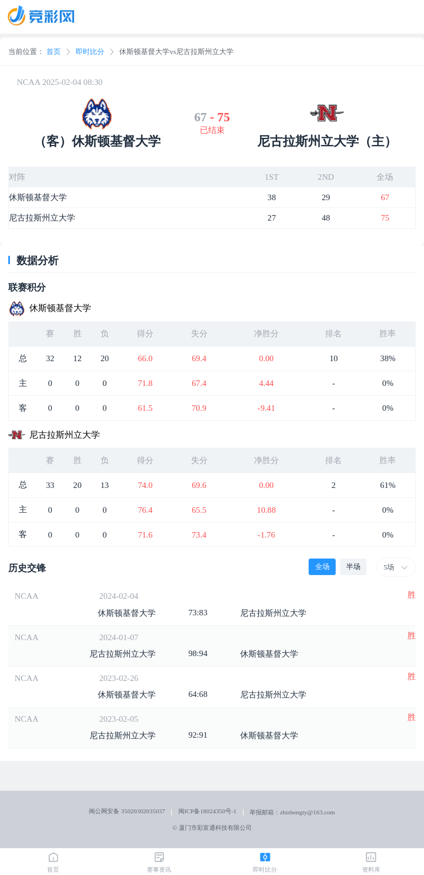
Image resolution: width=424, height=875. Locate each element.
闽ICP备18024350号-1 (207, 811)
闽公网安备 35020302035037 (127, 811)
